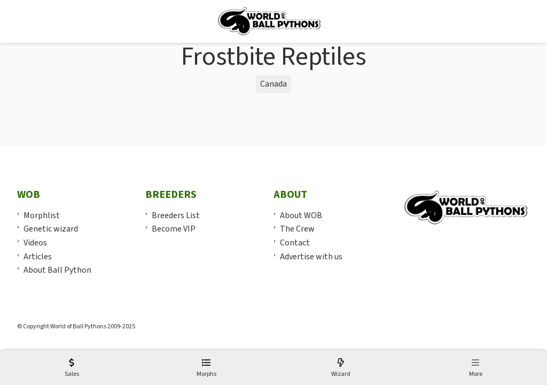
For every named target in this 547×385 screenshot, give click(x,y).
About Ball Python (57, 270)
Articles (38, 257)
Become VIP (174, 229)
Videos (35, 243)
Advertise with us (311, 257)
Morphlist (42, 215)
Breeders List (176, 215)
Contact (295, 243)
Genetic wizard (51, 229)
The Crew (297, 229)
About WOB (301, 215)
